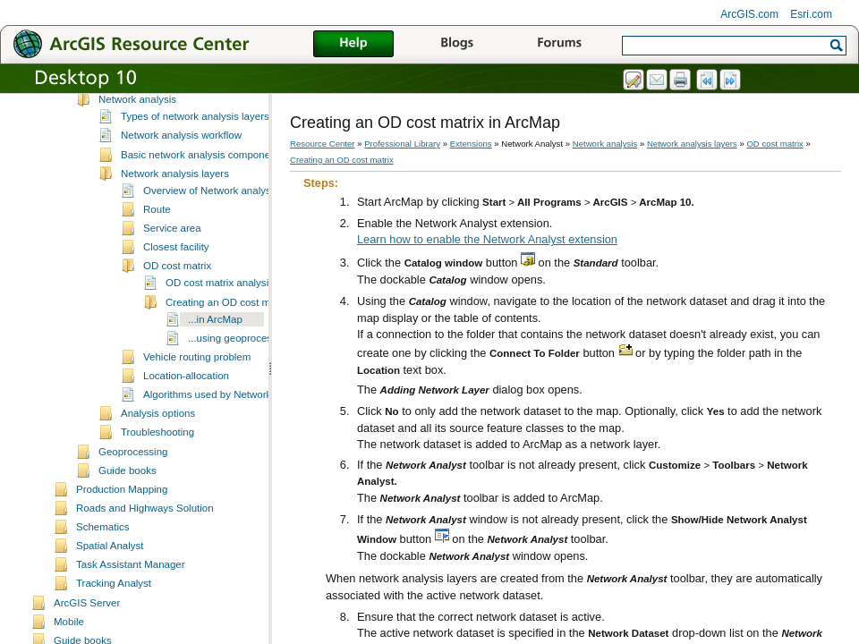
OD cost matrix (177, 306)
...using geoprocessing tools (252, 379)
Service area (172, 269)
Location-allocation (186, 416)
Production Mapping (121, 530)
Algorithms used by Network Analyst (225, 435)
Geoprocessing (132, 492)
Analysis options (158, 454)
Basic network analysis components (202, 196)
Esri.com (811, 14)
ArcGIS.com (749, 14)
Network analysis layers (175, 214)
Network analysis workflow (181, 176)
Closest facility (176, 288)
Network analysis (137, 140)
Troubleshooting (157, 473)
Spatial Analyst (110, 586)
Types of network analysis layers (195, 157)
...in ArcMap (215, 360)
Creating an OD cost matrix (228, 343)
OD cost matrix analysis (220, 323)
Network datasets (138, 121)
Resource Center (322, 143)
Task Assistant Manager (130, 605)
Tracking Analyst (113, 624)
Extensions (471, 143)
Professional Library (402, 143)
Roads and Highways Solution (145, 549)
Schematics (103, 568)
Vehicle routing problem (197, 398)
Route (157, 250)
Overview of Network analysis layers (226, 231)
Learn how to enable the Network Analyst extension (487, 239)
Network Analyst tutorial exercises (175, 102)
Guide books (127, 511)
